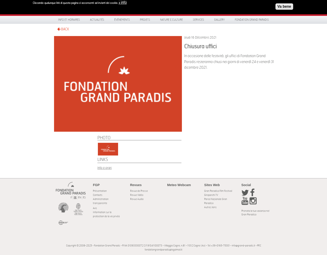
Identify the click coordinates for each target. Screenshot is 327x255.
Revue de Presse (139, 191)
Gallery (219, 19)
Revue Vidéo (136, 195)
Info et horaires (69, 19)
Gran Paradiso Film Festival (218, 191)
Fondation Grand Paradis (252, 19)
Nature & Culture (171, 19)
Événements (122, 19)
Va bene (284, 5)
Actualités (97, 19)
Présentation (100, 191)
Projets (145, 19)
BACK (63, 29)
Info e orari (104, 168)
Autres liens (210, 207)
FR (75, 197)
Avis (95, 208)
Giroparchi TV (211, 195)
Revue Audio (137, 199)
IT (71, 197)
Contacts (97, 195)
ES (84, 197)
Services (198, 19)
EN (79, 197)
